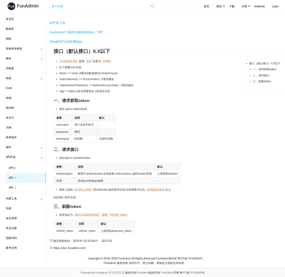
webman (259, 6)
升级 (8, 208)
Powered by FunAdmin (94, 272)
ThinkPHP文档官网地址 (66, 42)
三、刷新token (262, 81)
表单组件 (11, 137)
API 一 (12, 177)
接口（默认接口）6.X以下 (265, 63)
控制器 (10, 68)
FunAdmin (124, 258)
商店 (220, 6)
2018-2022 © (116, 272)
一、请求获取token (264, 69)
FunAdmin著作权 (166, 258)
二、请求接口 (261, 75)
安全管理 (11, 218)
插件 (24, 147)
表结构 (10, 107)
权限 (8, 38)
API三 (12, 167)
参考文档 (11, 247)
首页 (206, 6)
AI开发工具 (57, 23)
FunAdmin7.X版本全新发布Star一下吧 (76, 32)
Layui (275, 6)
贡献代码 (11, 238)
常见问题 (11, 228)
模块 (24, 58)
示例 (8, 127)
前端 (8, 97)
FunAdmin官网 (170, 272)
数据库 (10, 28)
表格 (24, 78)
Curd (8, 88)
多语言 (10, 19)
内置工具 (24, 198)
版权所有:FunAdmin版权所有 (142, 272)
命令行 (10, 117)
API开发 (24, 157)
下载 (232, 6)
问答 (246, 6)
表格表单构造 (24, 48)
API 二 (12, 187)
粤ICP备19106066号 (190, 258)
